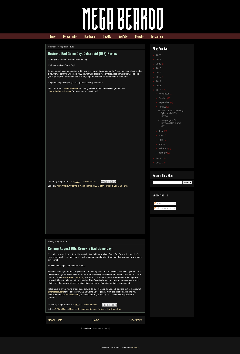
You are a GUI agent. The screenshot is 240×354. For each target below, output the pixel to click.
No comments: (90, 181)
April (161, 139)
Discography (70, 36)
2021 (159, 59)
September (164, 102)
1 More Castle (61, 186)
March (162, 144)
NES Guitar (98, 186)
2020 (159, 64)
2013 (159, 85)
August (162, 106)
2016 (159, 72)
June (161, 131)
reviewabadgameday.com (59, 91)
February (163, 148)
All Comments (162, 208)
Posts (158, 203)
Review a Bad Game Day (116, 186)
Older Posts (136, 320)
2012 (159, 90)
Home (52, 36)
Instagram (157, 36)
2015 (159, 77)
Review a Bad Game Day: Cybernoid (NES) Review (82, 53)
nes (94, 309)
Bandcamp (89, 36)
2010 (159, 162)
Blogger (135, 348)
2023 (159, 55)
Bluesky (139, 36)
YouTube (123, 36)
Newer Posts (55, 320)
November (164, 93)
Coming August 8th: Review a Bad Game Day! (80, 248)
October (163, 98)
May (161, 135)
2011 (159, 158)
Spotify (107, 36)
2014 (159, 81)
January (163, 153)
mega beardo (86, 186)
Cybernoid (74, 186)
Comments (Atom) (101, 328)
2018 (159, 68)
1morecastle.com (70, 88)
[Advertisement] (95, 212)
